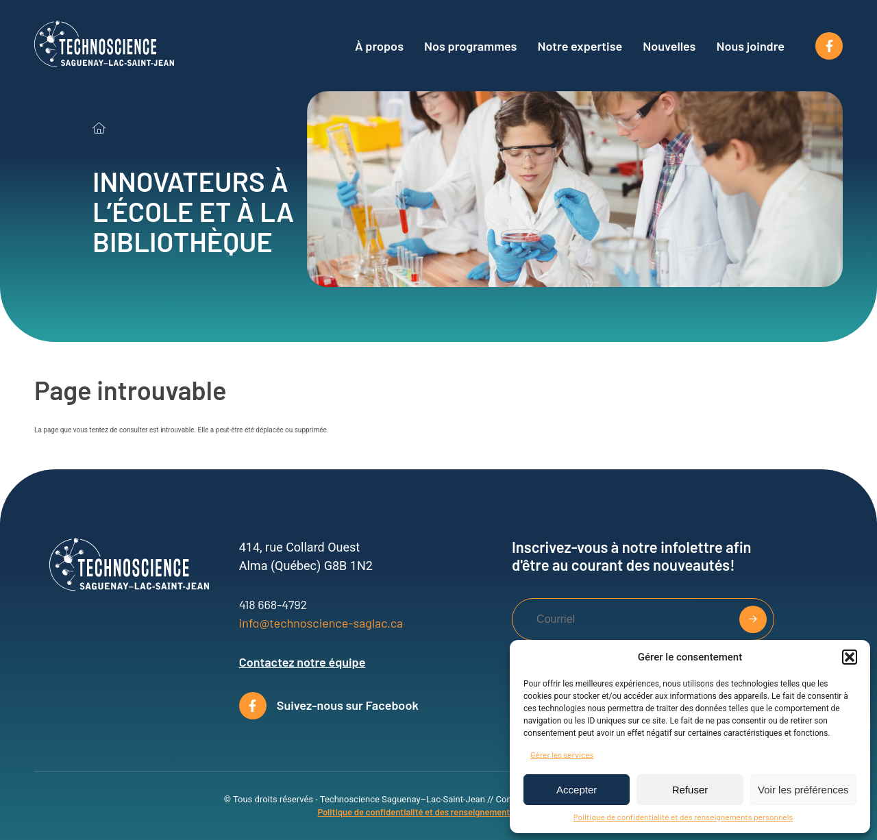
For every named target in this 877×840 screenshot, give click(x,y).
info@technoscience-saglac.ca (321, 622)
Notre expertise (579, 46)
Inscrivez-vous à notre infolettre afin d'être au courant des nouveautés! (631, 555)
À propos (379, 46)
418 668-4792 (273, 604)
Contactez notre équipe (302, 661)
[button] (849, 657)
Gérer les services (561, 754)
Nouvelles (669, 46)
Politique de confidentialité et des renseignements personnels (683, 817)
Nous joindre (751, 46)
